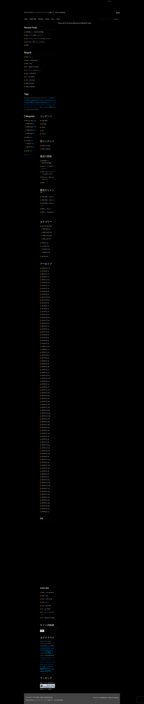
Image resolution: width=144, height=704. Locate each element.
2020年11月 (45, 279)
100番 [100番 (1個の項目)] (25, 97)
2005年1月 (44, 407)
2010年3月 (44, 343)
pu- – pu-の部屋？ (30, 76)
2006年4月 (44, 364)
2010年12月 (45, 317)
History (47, 19)
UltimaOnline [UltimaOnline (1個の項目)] (27, 102)
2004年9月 (44, 419)
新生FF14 (45, 252)
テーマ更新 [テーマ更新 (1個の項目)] (39, 107)
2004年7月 (44, 424)
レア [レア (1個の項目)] (43, 107)
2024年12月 (45, 268)
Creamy (116, 697)
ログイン (110, 1)
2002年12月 (45, 479)
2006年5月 (44, 361)
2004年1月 (44, 442)
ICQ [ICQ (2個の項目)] (53, 97)
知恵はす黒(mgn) (30, 86)
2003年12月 (45, 445)
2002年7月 (44, 494)
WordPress (103, 697)
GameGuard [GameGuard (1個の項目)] (38, 97)
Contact (58, 19)
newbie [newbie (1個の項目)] (41, 100)
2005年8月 (44, 387)
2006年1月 (44, 372)
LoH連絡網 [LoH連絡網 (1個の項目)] (32, 100)
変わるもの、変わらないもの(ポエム (35, 42)
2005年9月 (44, 384)
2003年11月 (45, 448)
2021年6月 (44, 277)
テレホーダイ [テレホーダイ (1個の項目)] (30, 107)
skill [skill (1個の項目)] (49, 100)
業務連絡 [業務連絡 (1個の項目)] (32, 109)
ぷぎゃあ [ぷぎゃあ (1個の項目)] (54, 102)
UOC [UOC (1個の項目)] (34, 102)
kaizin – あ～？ (30, 57)
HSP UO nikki (45, 226)
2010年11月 (45, 320)
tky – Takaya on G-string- (32, 67)
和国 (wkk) (46, 229)
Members (41, 19)
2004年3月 (44, 436)
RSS (118, 13)
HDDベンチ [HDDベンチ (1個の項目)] (46, 97)
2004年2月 (44, 439)
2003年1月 (44, 477)
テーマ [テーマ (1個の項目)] (35, 107)
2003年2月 (44, 474)
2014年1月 (44, 288)
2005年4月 (44, 398)
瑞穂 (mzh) (46, 235)
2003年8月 (44, 456)
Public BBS (33, 19)
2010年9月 (44, 326)
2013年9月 (44, 291)
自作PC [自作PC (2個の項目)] (36, 109)
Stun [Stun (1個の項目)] (53, 100)
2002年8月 (44, 491)
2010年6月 (44, 335)
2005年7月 (44, 390)
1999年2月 (44, 511)
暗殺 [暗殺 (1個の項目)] (28, 109)
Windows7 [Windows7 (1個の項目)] (38, 102)
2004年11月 (45, 413)
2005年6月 (44, 393)
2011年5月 (44, 308)
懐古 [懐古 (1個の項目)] (48, 107)
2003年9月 (44, 453)
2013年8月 (44, 294)
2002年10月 (45, 485)
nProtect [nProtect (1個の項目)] (45, 100)
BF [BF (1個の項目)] (29, 97)
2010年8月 (44, 329)
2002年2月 (44, 508)
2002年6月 (44, 497)
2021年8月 (44, 271)
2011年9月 (44, 303)
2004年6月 (44, 427)
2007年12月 (45, 355)
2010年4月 (44, 340)
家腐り (27, 45)
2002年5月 (44, 500)
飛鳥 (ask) (45, 239)
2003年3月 (44, 471)
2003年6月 (44, 462)
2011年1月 (44, 314)
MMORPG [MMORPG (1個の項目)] (37, 100)
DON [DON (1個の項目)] (34, 97)
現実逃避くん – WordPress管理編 (35, 32)
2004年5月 (44, 430)
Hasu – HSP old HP (31, 73)
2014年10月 (45, 282)
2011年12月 (45, 297)
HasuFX (45, 249)
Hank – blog (29, 63)
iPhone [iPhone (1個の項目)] (25, 100)
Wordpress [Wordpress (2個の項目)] (44, 102)
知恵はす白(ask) (30, 83)
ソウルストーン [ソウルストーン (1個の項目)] (49, 104)
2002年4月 (44, 503)
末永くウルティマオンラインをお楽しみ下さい (38, 38)
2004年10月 (45, 416)
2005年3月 (44, 401)
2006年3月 (44, 366)
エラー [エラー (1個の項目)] (25, 104)
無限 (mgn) (46, 232)
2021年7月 (44, 274)
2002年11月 (45, 482)
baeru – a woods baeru (32, 60)
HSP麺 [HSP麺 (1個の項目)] (50, 97)
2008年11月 (45, 346)
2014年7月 (44, 285)
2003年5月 (44, 465)
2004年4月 (44, 433)
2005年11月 (45, 378)
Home (26, 19)
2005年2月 (44, 404)
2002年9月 (44, 488)
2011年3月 (44, 311)
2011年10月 (45, 300)
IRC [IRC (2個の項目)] (28, 100)
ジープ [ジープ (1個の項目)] (38, 104)
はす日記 (44, 246)
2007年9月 (44, 358)
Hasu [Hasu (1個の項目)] (42, 97)
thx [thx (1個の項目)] (55, 100)
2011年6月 (44, 306)
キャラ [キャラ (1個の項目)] (35, 104)
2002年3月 (44, 506)
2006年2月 (44, 369)
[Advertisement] (48, 552)
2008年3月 (44, 352)
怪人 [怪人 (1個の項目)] (46, 107)
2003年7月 (44, 459)
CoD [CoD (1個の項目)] (31, 97)
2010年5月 (44, 337)
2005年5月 (44, 395)
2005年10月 (45, 381)
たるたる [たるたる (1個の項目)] (50, 102)
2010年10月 (45, 323)
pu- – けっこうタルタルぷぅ (33, 70)
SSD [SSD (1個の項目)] (51, 100)
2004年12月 (45, 410)
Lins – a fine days (30, 80)
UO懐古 (44, 243)
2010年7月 (44, 332)
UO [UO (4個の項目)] (31, 102)
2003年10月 (45, 451)
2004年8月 (44, 422)
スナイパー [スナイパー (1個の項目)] (42, 104)
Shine (110, 697)
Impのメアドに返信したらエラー (34, 35)
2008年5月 (44, 349)
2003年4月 (44, 468)
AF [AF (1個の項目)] (27, 97)
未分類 (43, 256)
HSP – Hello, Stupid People (45, 5)
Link (52, 19)
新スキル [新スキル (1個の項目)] (49, 669)
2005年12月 (45, 375)
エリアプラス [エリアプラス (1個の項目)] (30, 104)
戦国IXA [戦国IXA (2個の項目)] (51, 107)
